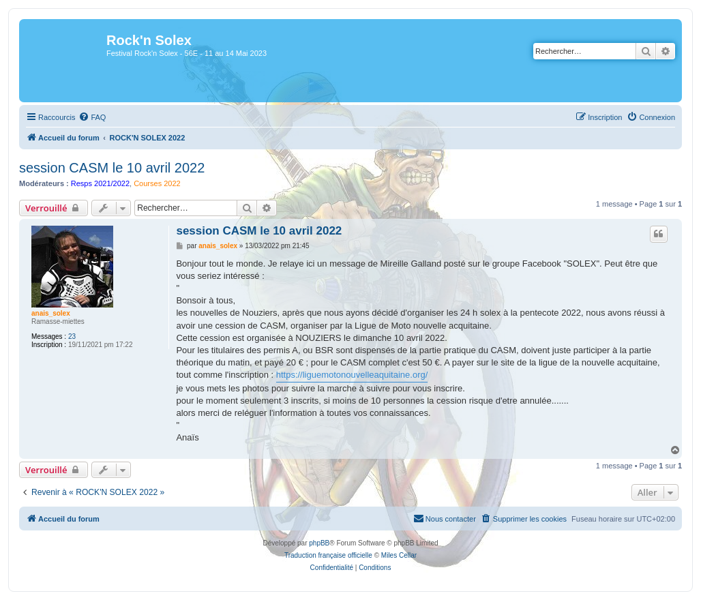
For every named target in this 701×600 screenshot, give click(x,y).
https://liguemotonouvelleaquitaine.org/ (352, 375)
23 (72, 336)
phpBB (319, 543)
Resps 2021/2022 (100, 183)
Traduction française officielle (328, 555)
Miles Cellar (399, 555)
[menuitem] (92, 117)
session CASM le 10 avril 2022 (112, 167)
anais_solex (50, 313)
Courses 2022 (157, 183)
